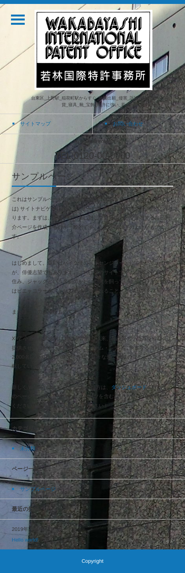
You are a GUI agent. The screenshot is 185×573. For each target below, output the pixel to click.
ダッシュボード (129, 387)
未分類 (27, 448)
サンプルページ (38, 489)
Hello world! (25, 540)
